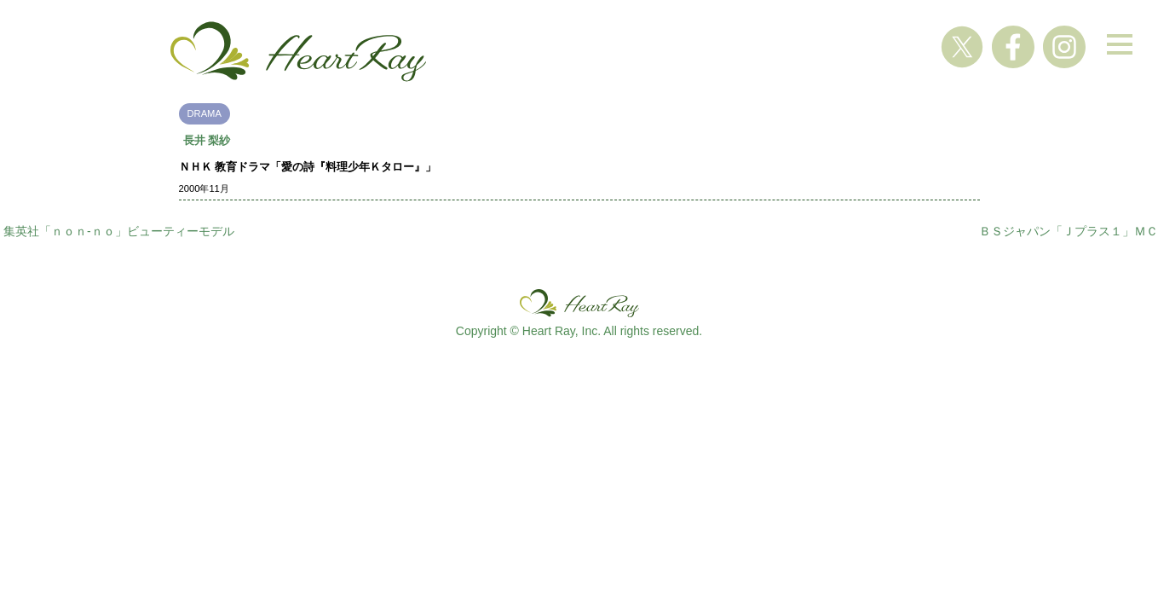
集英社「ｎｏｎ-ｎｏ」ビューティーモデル (118, 231)
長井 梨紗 (207, 140)
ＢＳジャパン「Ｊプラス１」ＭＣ (1068, 231)
